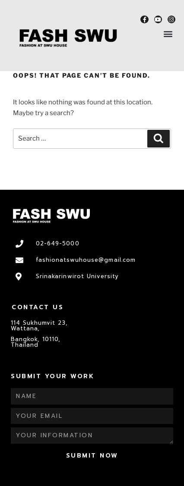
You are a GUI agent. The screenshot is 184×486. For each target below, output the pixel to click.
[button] (168, 33)
